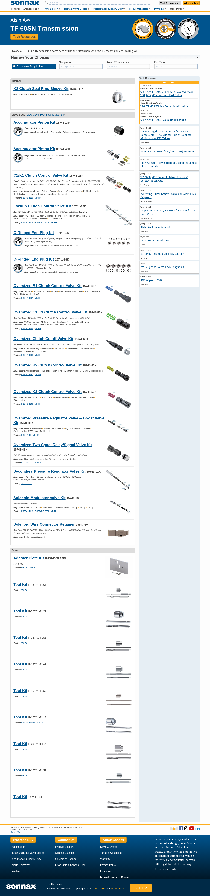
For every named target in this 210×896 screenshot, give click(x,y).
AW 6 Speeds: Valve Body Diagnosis (162, 267)
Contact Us (15, 832)
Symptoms (65, 62)
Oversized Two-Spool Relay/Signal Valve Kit (52, 445)
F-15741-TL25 (27, 198)
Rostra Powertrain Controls (115, 877)
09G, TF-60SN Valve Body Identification (164, 106)
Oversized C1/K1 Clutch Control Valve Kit (50, 312)
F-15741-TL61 (27, 298)
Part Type (159, 62)
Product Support (64, 847)
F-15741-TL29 (27, 222)
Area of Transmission (118, 62)
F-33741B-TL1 (27, 463)
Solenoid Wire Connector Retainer (44, 524)
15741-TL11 (26, 484)
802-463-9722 (30, 830)
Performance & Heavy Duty (108, 9)
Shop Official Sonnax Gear (70, 865)
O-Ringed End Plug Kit (33, 233)
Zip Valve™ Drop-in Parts (29, 66)
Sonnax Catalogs (65, 853)
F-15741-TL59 (27, 404)
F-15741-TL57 (27, 375)
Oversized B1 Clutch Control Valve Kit (47, 286)
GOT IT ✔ (142, 888)
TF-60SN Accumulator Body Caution (162, 253)
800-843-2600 (16, 830)
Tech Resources (24, 36)
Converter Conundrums (154, 240)
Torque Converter (138, 9)
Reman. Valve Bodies (75, 9)
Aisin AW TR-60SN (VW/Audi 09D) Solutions (167, 151)
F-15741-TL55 (27, 329)
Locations (105, 871)
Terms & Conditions (111, 853)
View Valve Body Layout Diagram (45, 114)
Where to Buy (191, 3)
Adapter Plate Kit (28, 558)
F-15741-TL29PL (42, 222)
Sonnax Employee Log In (165, 869)
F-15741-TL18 (27, 511)
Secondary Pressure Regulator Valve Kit (49, 471)
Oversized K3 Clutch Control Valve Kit (47, 391)
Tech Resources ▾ (170, 3)
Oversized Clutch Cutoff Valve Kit (43, 339)
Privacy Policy (108, 865)
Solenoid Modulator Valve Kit (39, 498)
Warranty (105, 859)
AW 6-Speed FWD (151, 280)
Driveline (159, 9)
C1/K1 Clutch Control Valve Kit (40, 175)
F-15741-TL (26, 435)
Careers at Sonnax (65, 859)
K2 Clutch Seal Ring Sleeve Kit (40, 88)
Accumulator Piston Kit (34, 122)
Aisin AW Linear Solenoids (156, 227)
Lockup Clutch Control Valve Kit (42, 206)
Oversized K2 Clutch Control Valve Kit (47, 365)
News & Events (108, 847)
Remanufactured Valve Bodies (27, 853)
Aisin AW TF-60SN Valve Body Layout (163, 119)
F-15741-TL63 (27, 355)
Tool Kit (20, 584)
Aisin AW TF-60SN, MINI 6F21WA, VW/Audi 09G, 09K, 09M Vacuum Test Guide (167, 93)
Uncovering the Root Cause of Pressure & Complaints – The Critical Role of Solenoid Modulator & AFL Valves (166, 135)
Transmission (50, 9)
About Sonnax (113, 840)
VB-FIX (38, 198)
